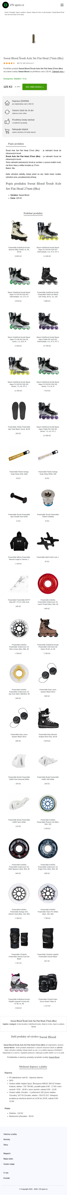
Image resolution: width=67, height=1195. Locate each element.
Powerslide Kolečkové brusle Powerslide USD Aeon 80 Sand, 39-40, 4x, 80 (48, 647)
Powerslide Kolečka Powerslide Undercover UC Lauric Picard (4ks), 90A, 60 (48, 602)
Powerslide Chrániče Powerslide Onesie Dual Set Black (19, 956)
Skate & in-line (36, 12)
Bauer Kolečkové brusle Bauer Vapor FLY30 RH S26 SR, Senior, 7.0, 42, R (48, 384)
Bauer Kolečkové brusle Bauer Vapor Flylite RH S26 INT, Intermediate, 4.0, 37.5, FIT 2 (48, 339)
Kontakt (6, 1178)
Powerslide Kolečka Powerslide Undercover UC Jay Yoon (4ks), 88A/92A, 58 (19, 692)
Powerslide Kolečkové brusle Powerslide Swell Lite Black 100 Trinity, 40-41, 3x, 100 (48, 294)
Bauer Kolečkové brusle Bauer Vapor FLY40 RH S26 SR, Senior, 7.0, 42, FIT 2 (19, 384)
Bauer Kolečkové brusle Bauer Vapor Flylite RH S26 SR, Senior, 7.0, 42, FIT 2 (48, 429)
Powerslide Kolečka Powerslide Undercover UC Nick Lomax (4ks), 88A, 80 (19, 647)
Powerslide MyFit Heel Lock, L (48, 557)
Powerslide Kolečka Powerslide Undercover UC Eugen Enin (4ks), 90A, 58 (48, 867)
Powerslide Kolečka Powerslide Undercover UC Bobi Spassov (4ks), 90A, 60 (19, 867)
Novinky (6, 1139)
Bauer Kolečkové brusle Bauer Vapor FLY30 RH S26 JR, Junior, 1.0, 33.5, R (19, 339)
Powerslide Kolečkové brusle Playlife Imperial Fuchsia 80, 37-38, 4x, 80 (19, 1001)
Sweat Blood (23, 72)
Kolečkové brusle (35, 1024)
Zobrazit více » (58, 72)
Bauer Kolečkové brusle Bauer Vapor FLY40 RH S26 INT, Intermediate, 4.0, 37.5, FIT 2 (48, 250)
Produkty (12, 12)
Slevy (5, 1145)
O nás (5, 1173)
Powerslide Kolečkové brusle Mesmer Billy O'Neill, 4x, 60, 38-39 (19, 250)
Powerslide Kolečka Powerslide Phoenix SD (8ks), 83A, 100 (48, 822)
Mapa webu (8, 1159)
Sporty (29, 12)
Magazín (7, 1153)
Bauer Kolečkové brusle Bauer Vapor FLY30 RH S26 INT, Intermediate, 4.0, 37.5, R (19, 294)
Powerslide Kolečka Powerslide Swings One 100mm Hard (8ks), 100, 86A (19, 912)
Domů (6, 12)
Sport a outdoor (21, 12)
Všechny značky (10, 1134)
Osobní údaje (8, 1164)
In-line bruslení (46, 12)
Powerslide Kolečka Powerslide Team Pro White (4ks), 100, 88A (48, 912)
